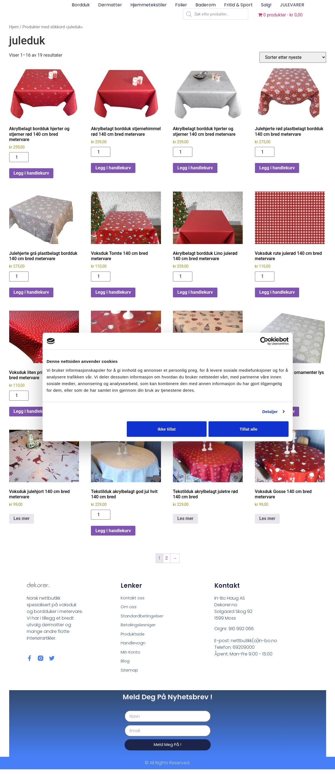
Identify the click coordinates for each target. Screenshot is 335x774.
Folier (181, 5)
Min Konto (131, 655)
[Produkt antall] (19, 157)
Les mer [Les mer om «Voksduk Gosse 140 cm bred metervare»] (267, 518)
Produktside (133, 636)
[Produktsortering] (292, 57)
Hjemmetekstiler (148, 5)
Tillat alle (248, 428)
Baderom (205, 5)
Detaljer (270, 411)
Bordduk (81, 5)
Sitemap (130, 673)
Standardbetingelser (143, 617)
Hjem (14, 26)
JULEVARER (292, 5)
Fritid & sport (238, 5)
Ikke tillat (166, 428)
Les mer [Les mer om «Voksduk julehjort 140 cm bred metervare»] (22, 518)
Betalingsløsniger (139, 626)
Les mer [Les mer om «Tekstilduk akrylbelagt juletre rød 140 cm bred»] (185, 518)
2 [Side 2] (166, 558)
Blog (125, 664)
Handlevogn (134, 645)
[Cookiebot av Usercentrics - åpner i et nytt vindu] (264, 341)
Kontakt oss (133, 598)
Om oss (129, 607)
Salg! (266, 5)
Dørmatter (110, 5)
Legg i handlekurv (31, 173)
